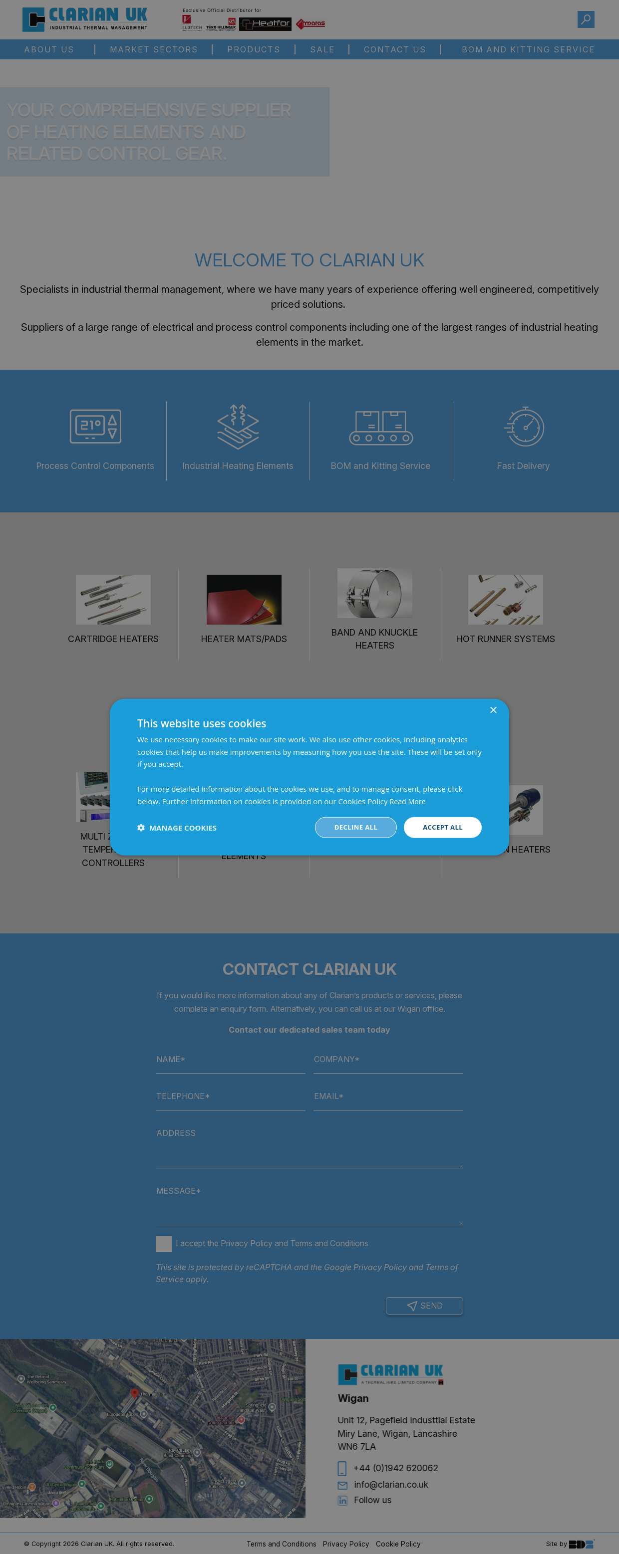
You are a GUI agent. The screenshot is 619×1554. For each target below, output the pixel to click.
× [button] (493, 709)
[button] (177, 827)
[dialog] (309, 777)
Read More (408, 800)
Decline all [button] (351, 827)
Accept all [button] (441, 827)
